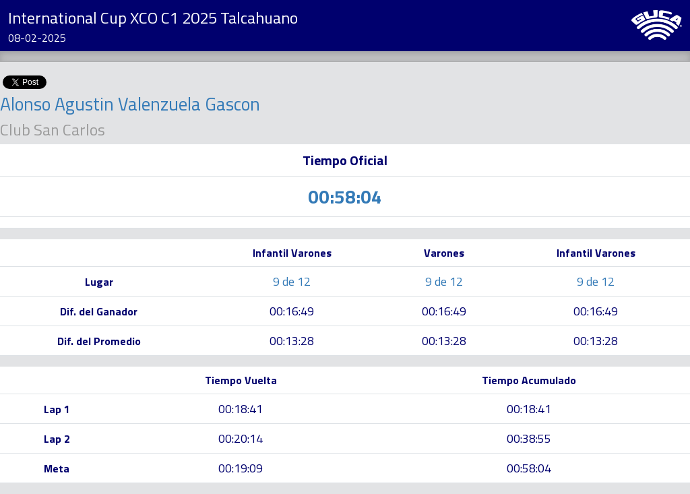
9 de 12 (292, 281)
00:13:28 (292, 341)
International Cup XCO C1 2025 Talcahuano (153, 17)
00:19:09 (240, 468)
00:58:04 (529, 468)
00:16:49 (292, 311)
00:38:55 (529, 438)
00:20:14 (240, 438)
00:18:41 (240, 409)
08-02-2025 (37, 38)
